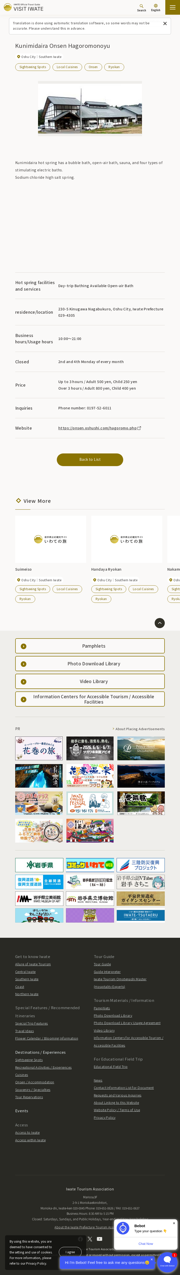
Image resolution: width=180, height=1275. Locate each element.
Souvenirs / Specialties (32, 1089)
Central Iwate (25, 971)
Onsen (93, 67)
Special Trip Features (31, 1023)
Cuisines (21, 1074)
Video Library (104, 1030)
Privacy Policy (105, 1117)
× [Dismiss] (174, 1223)
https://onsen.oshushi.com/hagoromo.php (100, 427)
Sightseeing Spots (33, 67)
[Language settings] (155, 8)
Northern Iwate (27, 993)
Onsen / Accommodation (34, 1082)
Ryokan (114, 67)
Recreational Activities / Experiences (43, 1067)
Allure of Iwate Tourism (33, 964)
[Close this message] (165, 23)
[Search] (141, 8)
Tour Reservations (29, 1096)
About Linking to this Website (116, 1102)
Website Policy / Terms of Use (117, 1109)
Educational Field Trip (111, 1066)
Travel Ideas (24, 1030)
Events (21, 1110)
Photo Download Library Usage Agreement (127, 1022)
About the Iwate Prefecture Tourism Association (90, 1227)
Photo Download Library (113, 1015)
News (98, 1080)
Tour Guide (102, 964)
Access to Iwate (27, 1132)
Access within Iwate (30, 1140)
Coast (19, 986)
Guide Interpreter (107, 971)
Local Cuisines (67, 67)
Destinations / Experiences (40, 1052)
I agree (70, 1252)
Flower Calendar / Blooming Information (46, 1038)
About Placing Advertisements (140, 728)
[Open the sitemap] (172, 7)
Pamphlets (102, 1008)
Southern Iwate (27, 979)
